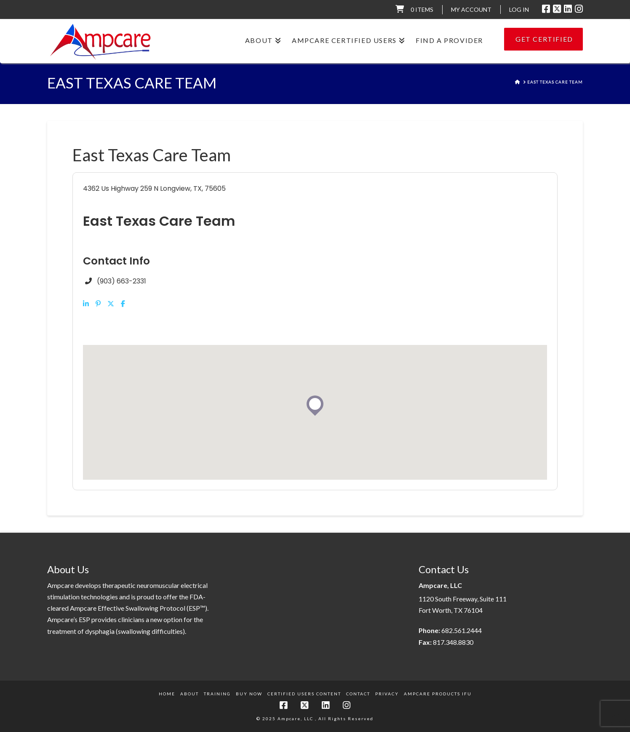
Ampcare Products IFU (438, 693)
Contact (358, 693)
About (189, 693)
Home (167, 693)
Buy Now (249, 693)
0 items (422, 9)
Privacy (387, 693)
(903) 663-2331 (121, 281)
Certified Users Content (304, 693)
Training (217, 693)
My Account (471, 9)
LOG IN (519, 9)
